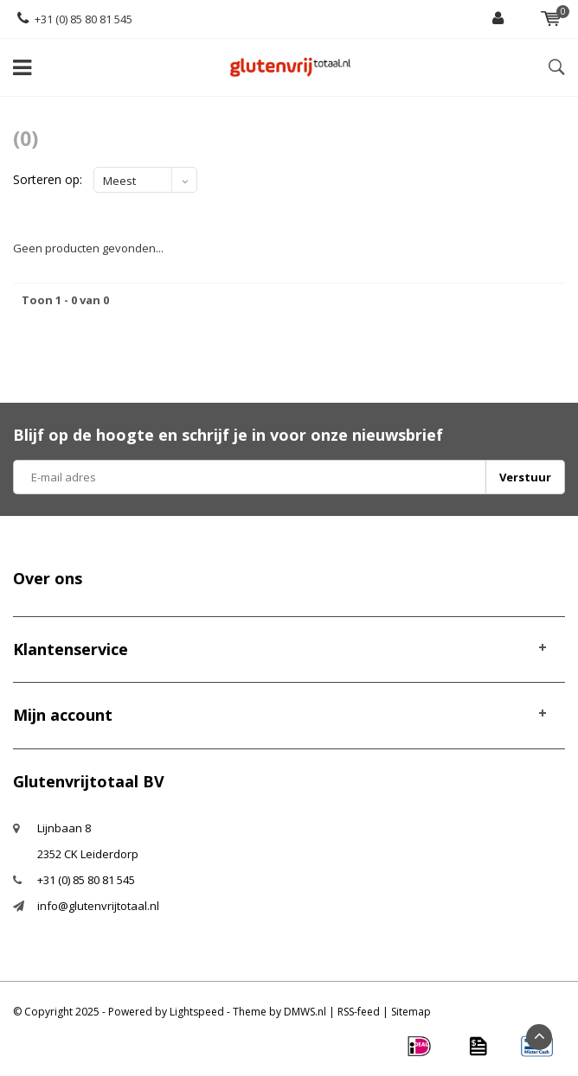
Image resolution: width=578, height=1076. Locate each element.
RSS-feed (358, 1011)
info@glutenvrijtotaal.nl (98, 906)
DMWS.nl (305, 1011)
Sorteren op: (47, 179)
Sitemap (411, 1011)
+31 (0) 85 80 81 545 (74, 19)
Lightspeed (197, 1011)
